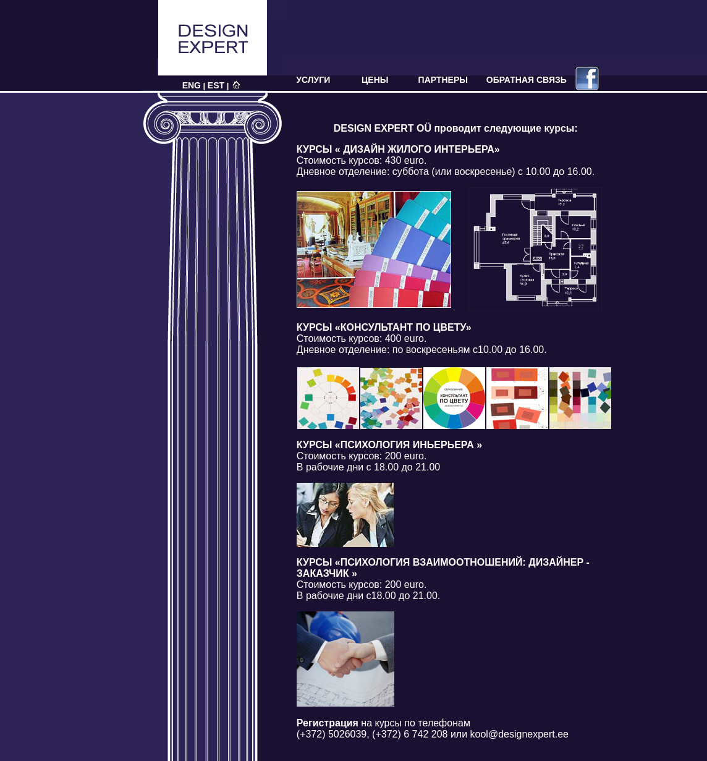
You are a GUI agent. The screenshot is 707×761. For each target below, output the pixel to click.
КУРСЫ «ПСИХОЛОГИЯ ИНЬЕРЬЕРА (389, 445)
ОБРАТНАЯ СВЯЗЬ (526, 80)
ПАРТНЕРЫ (443, 80)
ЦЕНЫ (375, 80)
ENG (191, 85)
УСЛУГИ (313, 80)
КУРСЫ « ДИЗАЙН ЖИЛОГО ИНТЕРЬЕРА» (398, 149)
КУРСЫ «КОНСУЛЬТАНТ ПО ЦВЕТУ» (384, 327)
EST (216, 85)
